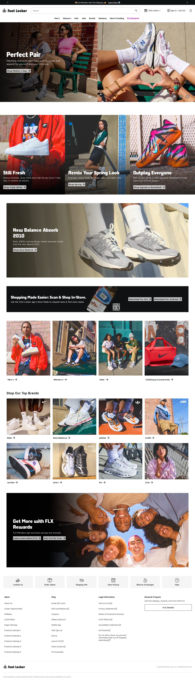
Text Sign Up (56, 630)
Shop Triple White (15, 187)
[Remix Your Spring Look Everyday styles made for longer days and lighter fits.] (97, 155)
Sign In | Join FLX (176, 10)
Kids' (76, 18)
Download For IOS (140, 299)
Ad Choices (104, 630)
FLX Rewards (133, 18)
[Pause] (174, 96)
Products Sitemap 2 (12, 636)
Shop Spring (77, 184)
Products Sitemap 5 (12, 652)
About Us (8, 603)
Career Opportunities (13, 608)
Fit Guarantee (57, 652)
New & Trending (117, 18)
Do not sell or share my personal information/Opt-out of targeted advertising (112, 637)
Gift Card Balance (60, 608)
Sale (84, 18)
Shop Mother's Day (18, 71)
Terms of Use (105, 603)
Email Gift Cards (58, 603)
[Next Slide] (187, 96)
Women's (67, 18)
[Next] (187, 2)
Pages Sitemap (10, 625)
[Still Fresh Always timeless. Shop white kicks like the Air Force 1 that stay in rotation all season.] (32, 155)
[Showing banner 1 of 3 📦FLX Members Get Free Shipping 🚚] (97, 2)
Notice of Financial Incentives (111, 614)
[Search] (85, 11)
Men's (57, 18)
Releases (103, 18)
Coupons (55, 614)
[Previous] (7, 2)
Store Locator (58, 646)
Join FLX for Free (54, 538)
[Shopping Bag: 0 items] (190, 10)
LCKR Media (9, 619)
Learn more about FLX (27, 538)
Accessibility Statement (110, 625)
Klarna (54, 636)
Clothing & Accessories (159, 379)
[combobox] (85, 11)
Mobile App (56, 625)
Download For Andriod (167, 299)
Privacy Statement (108, 608)
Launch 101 (57, 641)
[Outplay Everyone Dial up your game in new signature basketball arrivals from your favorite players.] (162, 155)
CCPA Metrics (105, 619)
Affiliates (8, 614)
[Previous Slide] (181, 96)
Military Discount (58, 619)
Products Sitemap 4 (12, 646)
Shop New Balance (25, 250)
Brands (92, 18)
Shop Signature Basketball (149, 187)
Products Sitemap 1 (12, 630)
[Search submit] (136, 11)
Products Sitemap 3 (12, 641)
